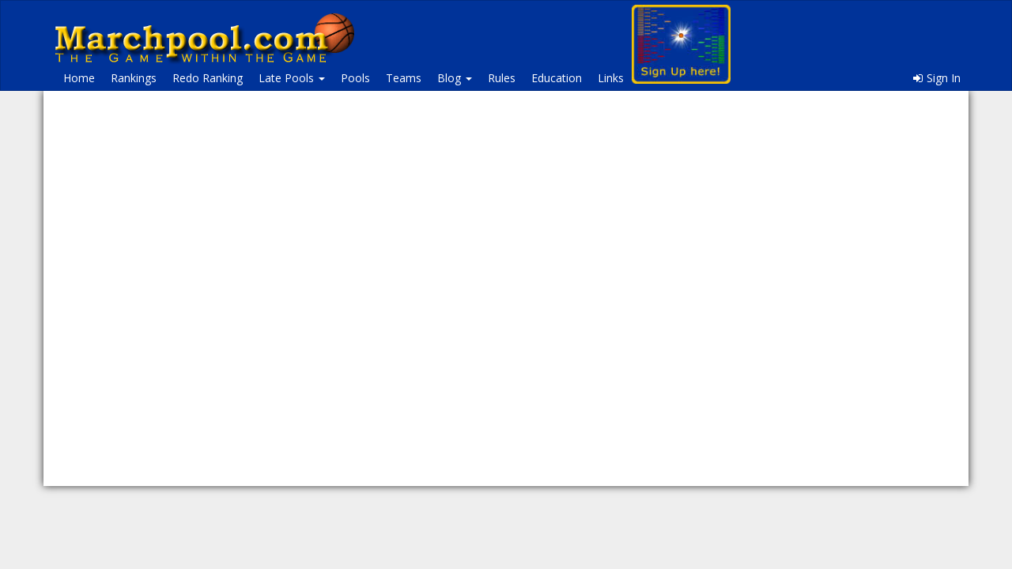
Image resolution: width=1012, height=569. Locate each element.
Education (556, 77)
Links (611, 77)
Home (79, 77)
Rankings (134, 77)
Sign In (937, 77)
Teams (403, 77)
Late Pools (292, 77)
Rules (501, 77)
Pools (355, 77)
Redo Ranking (207, 77)
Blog (454, 77)
